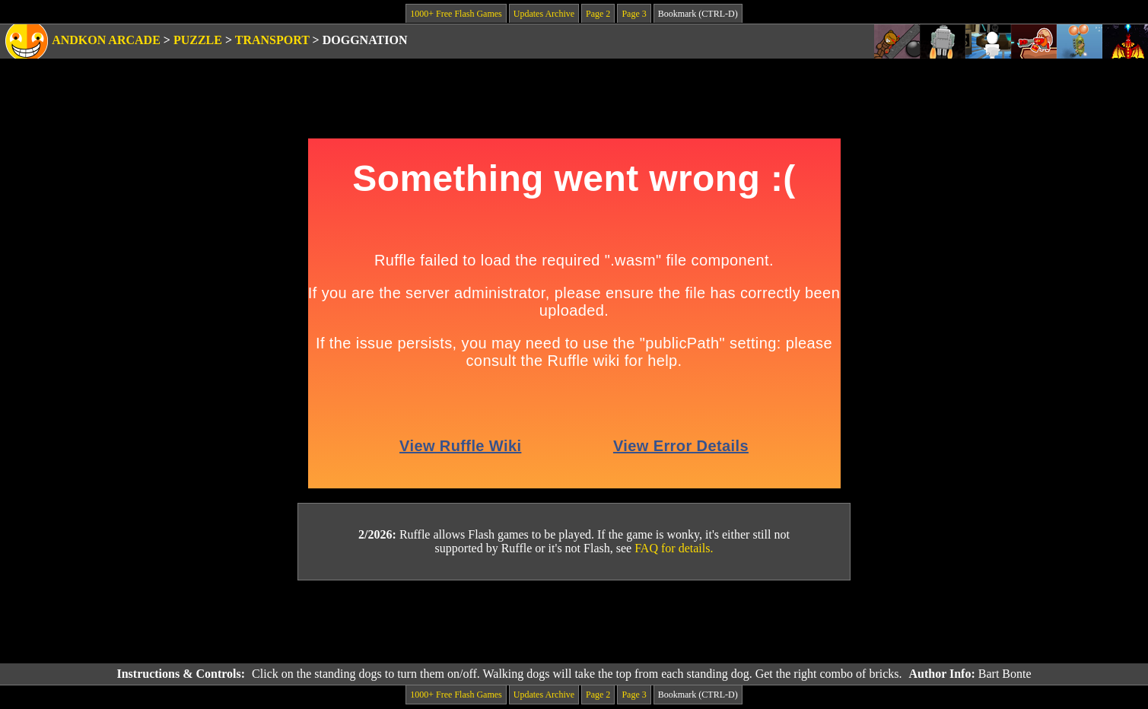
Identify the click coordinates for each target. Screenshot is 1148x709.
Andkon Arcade (106, 39)
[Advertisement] (574, 622)
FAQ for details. (673, 548)
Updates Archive (544, 13)
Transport (272, 39)
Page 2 (598, 13)
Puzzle (197, 39)
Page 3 (634, 13)
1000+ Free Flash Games (455, 13)
